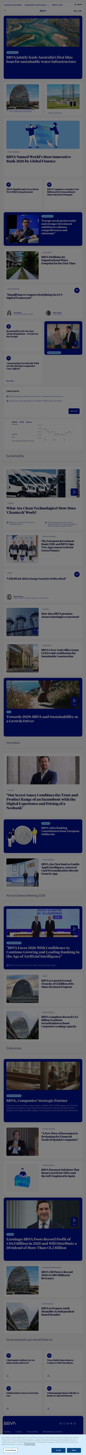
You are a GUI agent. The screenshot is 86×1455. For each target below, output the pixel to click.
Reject (74, 1450)
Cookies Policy (30, 1444)
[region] (43, 1444)
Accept (58, 1450)
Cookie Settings (10, 1450)
